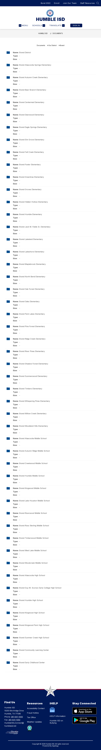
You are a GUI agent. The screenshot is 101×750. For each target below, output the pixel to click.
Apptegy (55, 746)
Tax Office (31, 717)
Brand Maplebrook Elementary (32, 264)
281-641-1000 (17, 717)
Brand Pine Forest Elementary (32, 326)
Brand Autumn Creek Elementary (33, 77)
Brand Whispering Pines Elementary (34, 401)
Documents (58, 33)
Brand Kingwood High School (32, 613)
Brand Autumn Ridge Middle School (34, 451)
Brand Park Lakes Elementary (32, 314)
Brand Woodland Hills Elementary (33, 426)
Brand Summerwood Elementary (33, 376)
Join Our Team (70, 3)
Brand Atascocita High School (32, 575)
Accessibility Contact (36, 708)
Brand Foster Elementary (30, 164)
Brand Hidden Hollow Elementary (33, 202)
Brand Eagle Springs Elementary (33, 127)
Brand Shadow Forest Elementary (33, 364)
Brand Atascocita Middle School (33, 438)
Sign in (76, 25)
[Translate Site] (57, 25)
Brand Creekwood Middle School (33, 463)
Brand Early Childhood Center (32, 662)
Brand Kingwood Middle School (32, 488)
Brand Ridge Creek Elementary (32, 339)
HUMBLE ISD (43, 33)
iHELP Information (57, 716)
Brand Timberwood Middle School (33, 538)
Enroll (56, 3)
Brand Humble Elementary (30, 214)
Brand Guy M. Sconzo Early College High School (40, 588)
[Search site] (98, 3)
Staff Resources (87, 3)
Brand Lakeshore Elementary (31, 252)
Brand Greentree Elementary (31, 177)
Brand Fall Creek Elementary (31, 152)
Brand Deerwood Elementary (31, 115)
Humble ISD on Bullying (56, 721)
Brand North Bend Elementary (32, 276)
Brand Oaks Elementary (29, 301)
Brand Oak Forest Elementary (32, 289)
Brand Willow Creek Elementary (32, 413)
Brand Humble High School (31, 600)
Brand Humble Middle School (31, 476)
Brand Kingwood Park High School (34, 625)
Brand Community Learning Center (34, 650)
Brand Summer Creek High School (34, 637)
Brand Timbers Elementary (30, 389)
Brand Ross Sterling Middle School (34, 525)
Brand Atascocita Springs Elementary (35, 65)
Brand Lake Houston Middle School (34, 501)
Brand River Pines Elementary (32, 351)
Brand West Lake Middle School (32, 550)
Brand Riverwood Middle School (33, 513)
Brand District (25, 52)
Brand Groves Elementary (30, 189)
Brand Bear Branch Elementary (32, 90)
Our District (52, 45)
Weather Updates (34, 722)
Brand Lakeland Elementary (31, 239)
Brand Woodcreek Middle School (33, 563)
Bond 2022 (45, 3)
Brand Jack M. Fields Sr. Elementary (34, 227)
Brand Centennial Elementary (31, 102)
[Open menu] (23, 25)
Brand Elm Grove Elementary (31, 140)
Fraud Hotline (33, 713)
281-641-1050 (14, 720)
